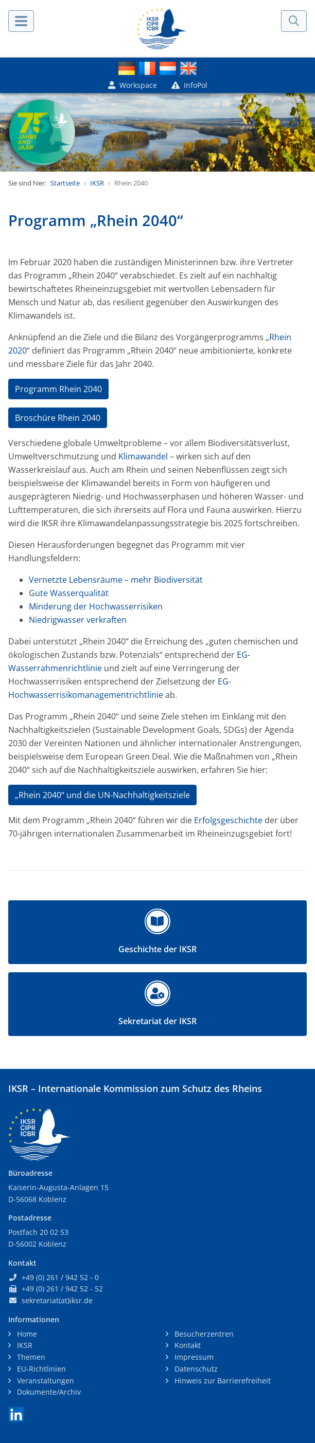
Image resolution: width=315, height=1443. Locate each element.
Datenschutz (195, 1369)
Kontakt (186, 1345)
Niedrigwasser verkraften (78, 619)
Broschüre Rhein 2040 (57, 417)
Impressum (193, 1357)
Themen (30, 1357)
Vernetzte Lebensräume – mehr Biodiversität (116, 579)
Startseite (65, 183)
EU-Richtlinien (40, 1369)
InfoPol (189, 85)
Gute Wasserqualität (69, 593)
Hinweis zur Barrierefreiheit (221, 1380)
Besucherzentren (203, 1334)
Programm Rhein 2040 (58, 389)
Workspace (132, 85)
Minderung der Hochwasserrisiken (96, 606)
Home (26, 1334)
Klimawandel (143, 456)
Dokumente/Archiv (48, 1392)
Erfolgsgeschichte (228, 820)
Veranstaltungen (44, 1380)
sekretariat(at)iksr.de (57, 1300)
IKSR (97, 183)
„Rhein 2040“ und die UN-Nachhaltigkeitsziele (102, 795)
